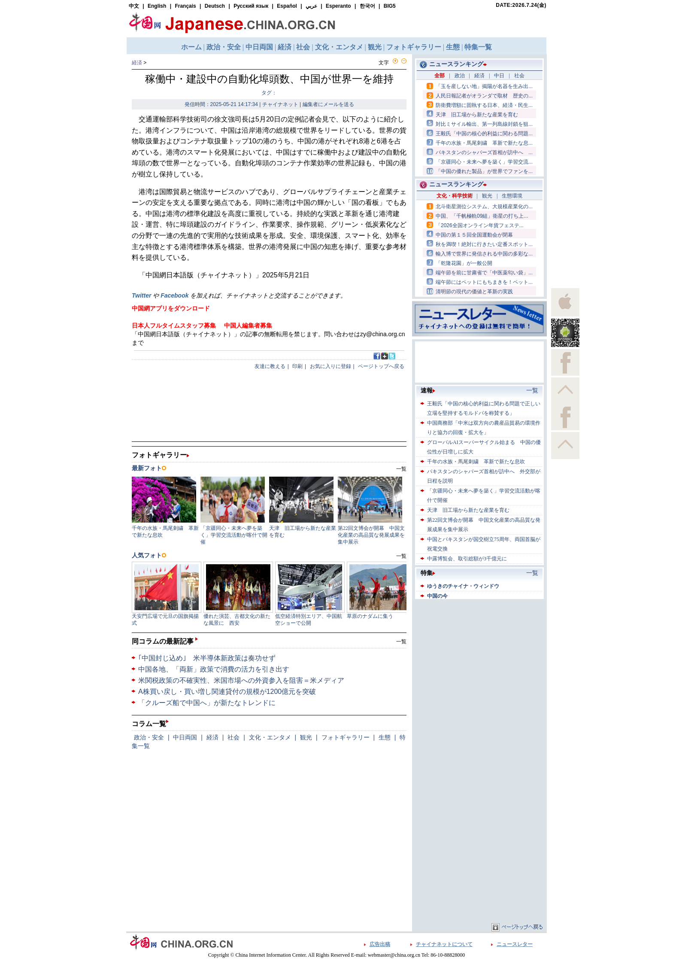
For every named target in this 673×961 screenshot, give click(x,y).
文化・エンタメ (270, 737)
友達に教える (270, 366)
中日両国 (185, 737)
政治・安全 (149, 737)
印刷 (297, 366)
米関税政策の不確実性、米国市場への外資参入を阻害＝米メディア (241, 680)
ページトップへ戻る (381, 366)
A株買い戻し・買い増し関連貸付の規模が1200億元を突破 (227, 691)
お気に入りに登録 (330, 366)
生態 (385, 737)
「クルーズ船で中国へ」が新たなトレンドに (207, 702)
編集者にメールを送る (328, 104)
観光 (306, 737)
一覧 (401, 642)
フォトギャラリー (345, 737)
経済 (137, 63)
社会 (233, 737)
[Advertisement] (479, 655)
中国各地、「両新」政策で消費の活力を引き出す (213, 669)
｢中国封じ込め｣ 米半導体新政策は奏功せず (207, 658)
